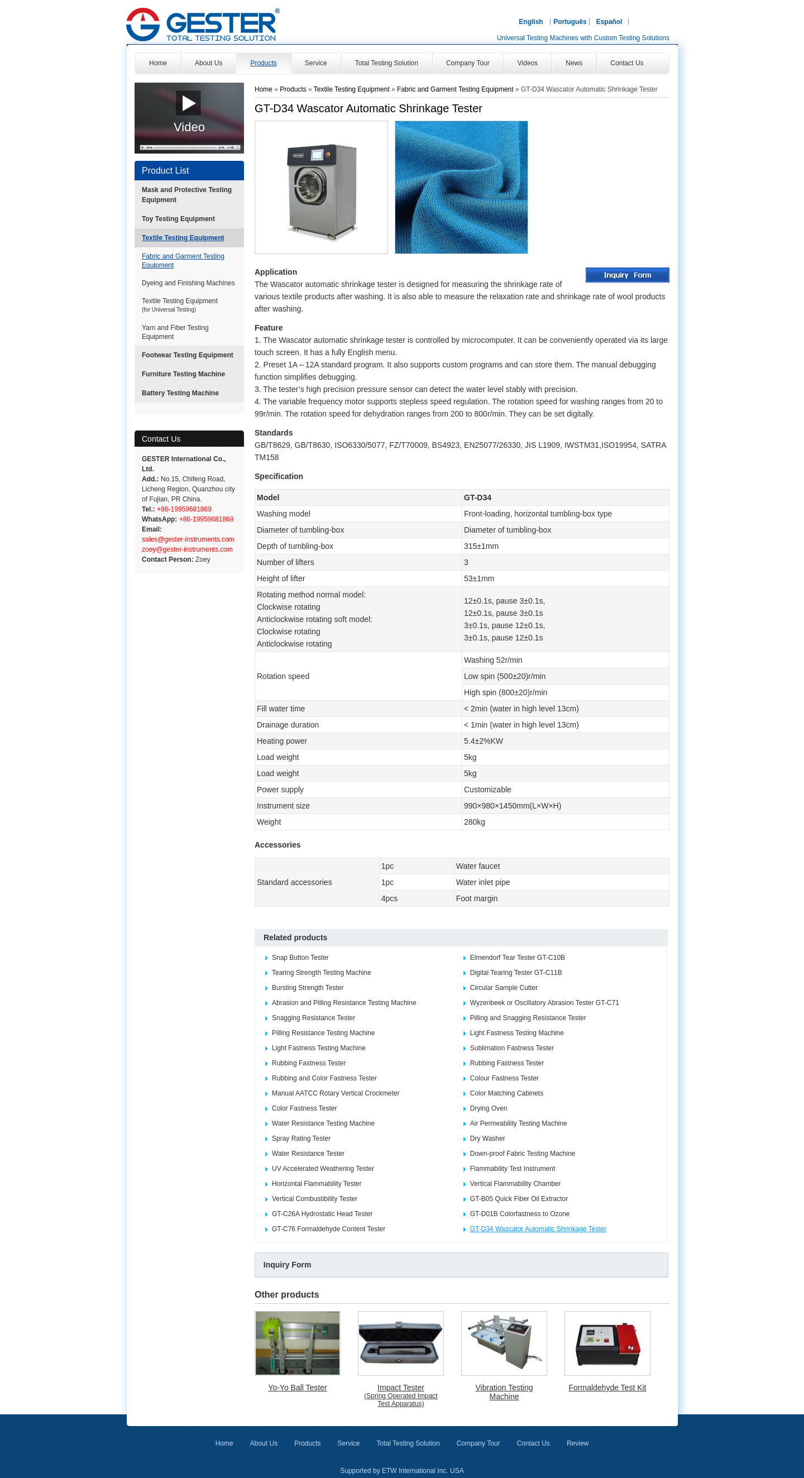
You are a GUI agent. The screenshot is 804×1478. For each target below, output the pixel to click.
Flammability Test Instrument (513, 1169)
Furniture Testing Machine (183, 374)
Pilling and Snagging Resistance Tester (528, 1018)
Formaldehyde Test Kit (607, 1387)
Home (263, 89)
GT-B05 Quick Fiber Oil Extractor (519, 1199)
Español (609, 22)
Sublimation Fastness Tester (512, 1048)
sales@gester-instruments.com (188, 539)
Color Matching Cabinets (506, 1093)
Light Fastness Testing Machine (517, 1033)
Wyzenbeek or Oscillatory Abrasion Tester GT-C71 (544, 1003)
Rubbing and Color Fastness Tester (324, 1078)
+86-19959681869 (183, 509)
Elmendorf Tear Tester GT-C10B (517, 958)
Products (294, 89)
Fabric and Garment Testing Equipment (183, 260)
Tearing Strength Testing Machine (321, 973)
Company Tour (478, 1443)
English (531, 22)
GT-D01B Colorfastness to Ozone (520, 1214)
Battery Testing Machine (180, 393)
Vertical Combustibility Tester (314, 1199)
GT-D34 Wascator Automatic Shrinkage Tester (538, 1229)
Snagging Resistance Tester (313, 1018)
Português (569, 22)
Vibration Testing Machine (504, 1392)
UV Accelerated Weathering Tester (323, 1169)
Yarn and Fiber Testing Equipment (175, 332)
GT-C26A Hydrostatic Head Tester (322, 1214)
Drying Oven (489, 1108)
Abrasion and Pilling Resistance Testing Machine (344, 1003)
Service (348, 1443)
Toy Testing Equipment (178, 219)
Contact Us (161, 438)
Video (189, 127)
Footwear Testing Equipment (187, 355)
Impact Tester (401, 1395)
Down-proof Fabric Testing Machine (523, 1153)
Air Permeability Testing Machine (518, 1123)
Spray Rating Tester (301, 1138)
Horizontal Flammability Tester (317, 1184)
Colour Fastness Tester (504, 1078)
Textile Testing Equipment (183, 238)
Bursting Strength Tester (308, 988)
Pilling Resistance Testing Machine (323, 1033)
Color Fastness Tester (304, 1108)
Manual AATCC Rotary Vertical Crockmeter (336, 1093)
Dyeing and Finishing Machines (188, 283)
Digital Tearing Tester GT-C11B (516, 973)
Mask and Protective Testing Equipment (187, 195)
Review (577, 1443)
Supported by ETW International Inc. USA (401, 1471)
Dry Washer (487, 1138)
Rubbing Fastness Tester (309, 1063)
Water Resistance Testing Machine (323, 1123)
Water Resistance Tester (308, 1153)
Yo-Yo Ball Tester (297, 1387)
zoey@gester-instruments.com (187, 549)
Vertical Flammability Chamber (515, 1184)
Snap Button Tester (300, 958)
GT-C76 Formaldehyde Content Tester (328, 1229)
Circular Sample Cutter (504, 988)
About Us (263, 1443)
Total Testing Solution (408, 1443)
